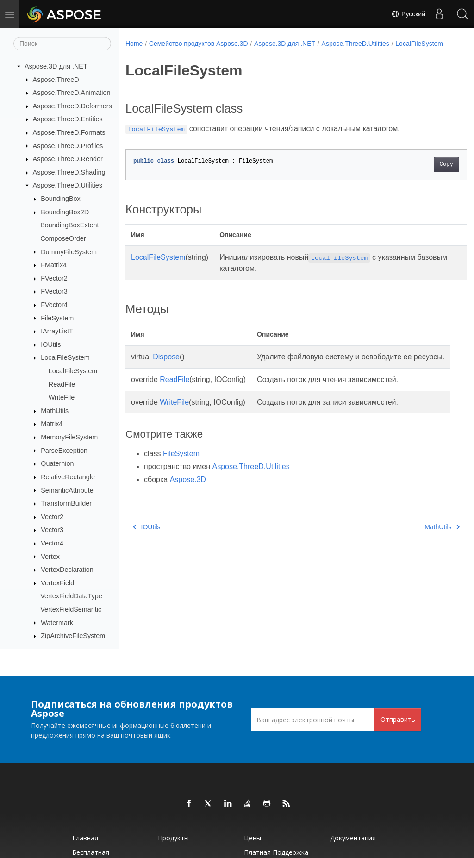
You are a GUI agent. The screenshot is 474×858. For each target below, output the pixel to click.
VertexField (57, 583)
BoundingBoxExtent (69, 225)
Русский (408, 14)
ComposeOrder (63, 238)
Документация (353, 837)
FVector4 (54, 304)
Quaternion (57, 463)
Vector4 (52, 543)
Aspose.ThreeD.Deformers (72, 106)
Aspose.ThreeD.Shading (69, 172)
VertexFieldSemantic (70, 609)
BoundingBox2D (65, 212)
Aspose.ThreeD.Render (68, 159)
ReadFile (62, 384)
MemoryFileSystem (69, 437)
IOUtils (51, 344)
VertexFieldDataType (71, 596)
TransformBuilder (66, 503)
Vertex (50, 556)
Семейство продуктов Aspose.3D (198, 43)
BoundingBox (61, 198)
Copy (422, 174)
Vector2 (52, 516)
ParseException (64, 450)
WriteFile (62, 397)
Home (134, 43)
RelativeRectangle (68, 477)
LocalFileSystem (65, 357)
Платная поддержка (276, 852)
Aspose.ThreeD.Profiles (68, 146)
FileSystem (57, 318)
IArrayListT (57, 331)
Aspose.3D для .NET (56, 66)
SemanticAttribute (67, 490)
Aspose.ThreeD (56, 79)
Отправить (397, 719)
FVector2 (54, 278)
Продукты (173, 837)
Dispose (166, 366)
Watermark (57, 622)
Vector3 (52, 529)
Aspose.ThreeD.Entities (68, 119)
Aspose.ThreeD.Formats (69, 132)
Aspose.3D (188, 500)
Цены (252, 837)
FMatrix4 (54, 265)
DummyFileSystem (69, 252)
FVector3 (54, 291)
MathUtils (55, 410)
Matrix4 (51, 423)
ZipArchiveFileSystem (73, 635)
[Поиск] (62, 43)
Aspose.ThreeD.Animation (72, 92)
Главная (85, 837)
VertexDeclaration (67, 569)
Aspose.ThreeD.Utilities (67, 185)
